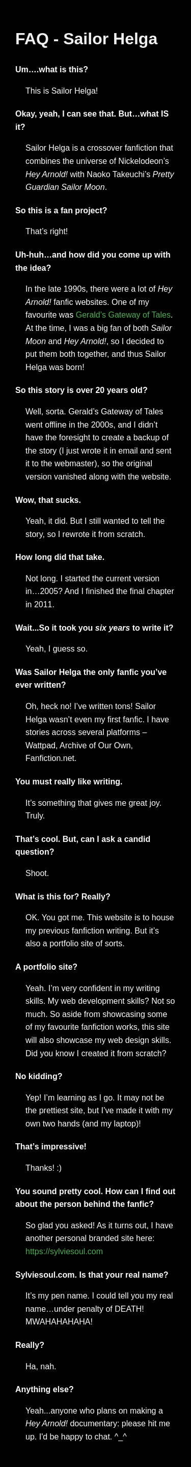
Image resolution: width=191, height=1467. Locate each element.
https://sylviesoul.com (64, 1251)
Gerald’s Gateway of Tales (123, 315)
